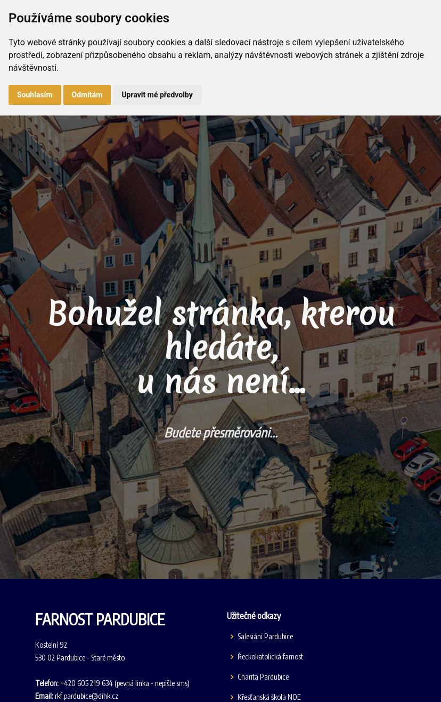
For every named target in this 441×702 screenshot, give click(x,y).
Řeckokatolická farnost (270, 656)
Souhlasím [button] (35, 94)
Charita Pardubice (263, 677)
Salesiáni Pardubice (265, 636)
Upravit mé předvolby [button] (156, 94)
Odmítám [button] (87, 94)
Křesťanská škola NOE (269, 697)
